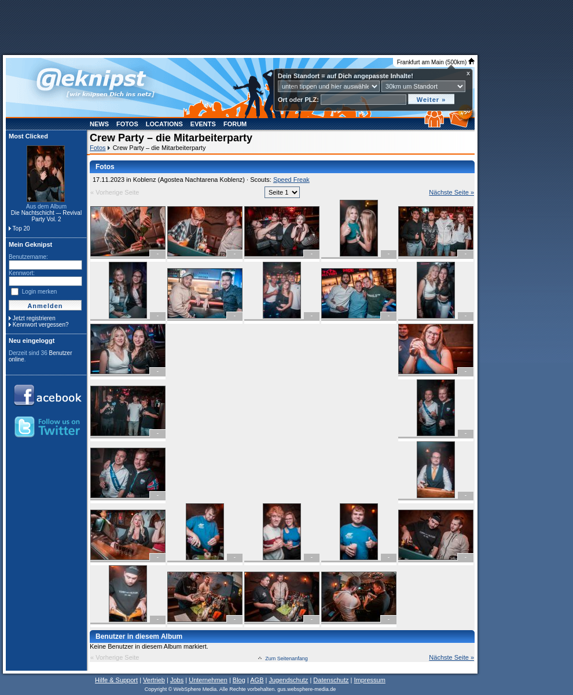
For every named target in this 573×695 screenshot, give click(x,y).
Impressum (369, 679)
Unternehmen (208, 679)
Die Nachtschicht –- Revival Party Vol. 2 (46, 216)
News (99, 123)
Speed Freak (291, 179)
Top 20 (21, 228)
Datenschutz (330, 679)
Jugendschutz (288, 679)
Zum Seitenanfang (286, 658)
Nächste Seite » (451, 192)
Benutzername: (28, 257)
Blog (239, 679)
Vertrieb (154, 679)
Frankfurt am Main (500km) (436, 62)
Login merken (39, 291)
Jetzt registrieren (34, 318)
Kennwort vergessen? (41, 324)
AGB (256, 679)
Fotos (127, 123)
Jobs (176, 679)
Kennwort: (22, 273)
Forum (235, 123)
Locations (164, 123)
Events (203, 123)
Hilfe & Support (116, 679)
